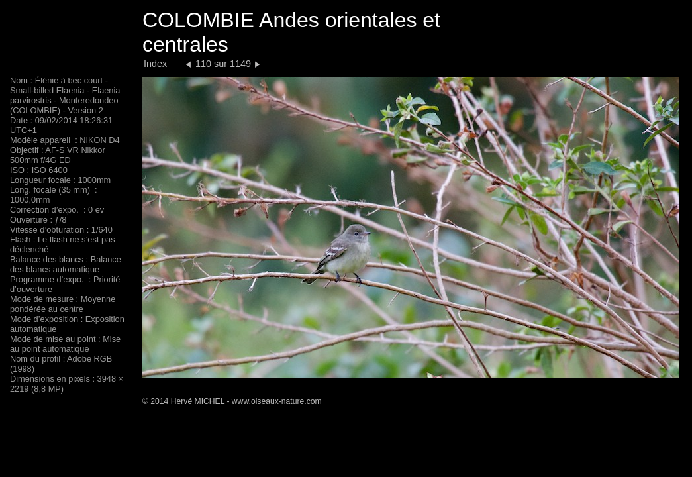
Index (155, 63)
